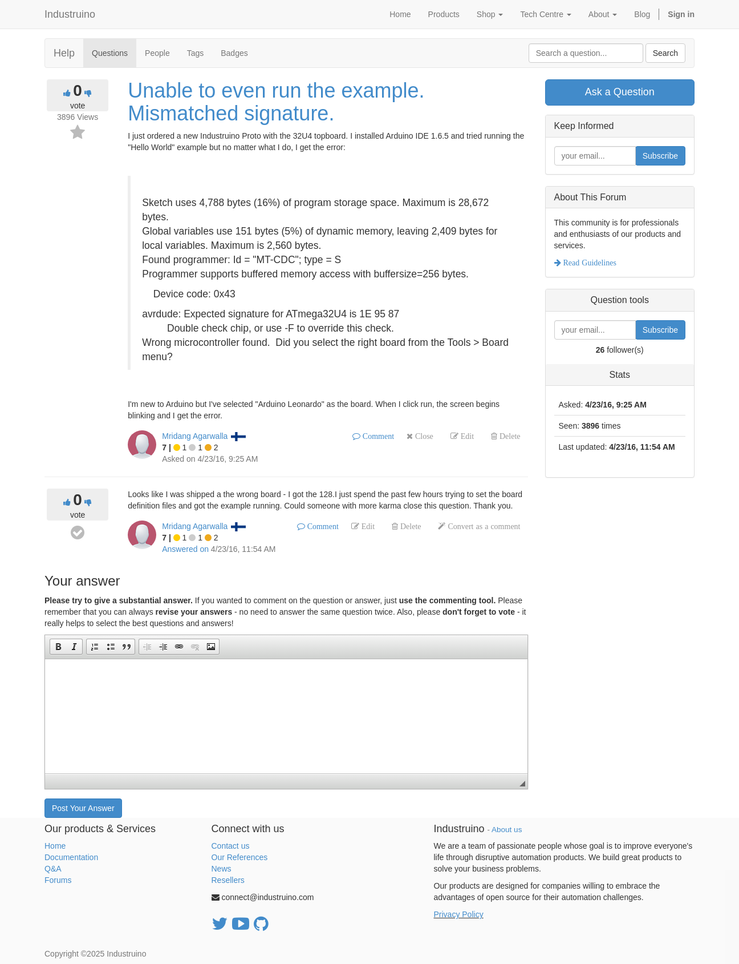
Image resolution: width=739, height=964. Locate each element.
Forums (57, 880)
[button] (58, 646)
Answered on (185, 549)
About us (507, 829)
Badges (234, 53)
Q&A (53, 868)
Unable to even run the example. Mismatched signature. (276, 102)
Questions (110, 53)
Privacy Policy (459, 914)
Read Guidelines (588, 263)
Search (665, 53)
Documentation (71, 857)
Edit (466, 436)
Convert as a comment (482, 526)
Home (55, 845)
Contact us (231, 845)
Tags (195, 53)
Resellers (228, 880)
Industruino (69, 14)
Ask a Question (620, 92)
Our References (240, 857)
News (222, 868)
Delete (509, 436)
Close (423, 436)
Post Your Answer (83, 808)
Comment (377, 436)
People (157, 53)
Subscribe (660, 155)
